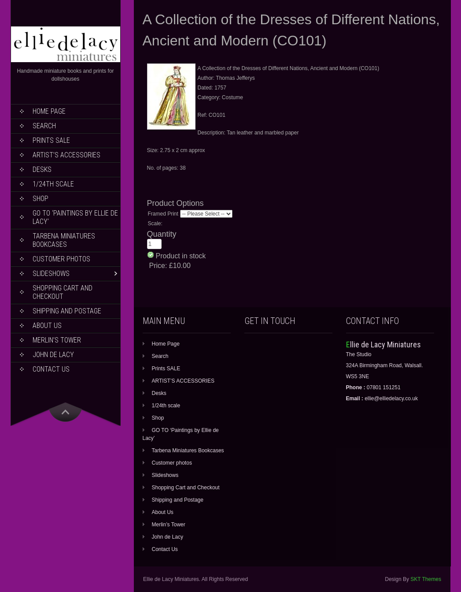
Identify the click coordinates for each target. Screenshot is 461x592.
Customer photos (61, 259)
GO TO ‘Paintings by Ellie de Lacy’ (75, 217)
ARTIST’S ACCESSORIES (66, 155)
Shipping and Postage (67, 311)
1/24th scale (53, 184)
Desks (42, 169)
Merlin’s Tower (57, 340)
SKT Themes (425, 579)
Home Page (49, 111)
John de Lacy (53, 354)
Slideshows (51, 273)
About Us (47, 325)
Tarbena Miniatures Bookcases (64, 240)
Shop (40, 198)
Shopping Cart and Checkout (62, 292)
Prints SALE (51, 140)
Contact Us (51, 369)
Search (44, 126)
